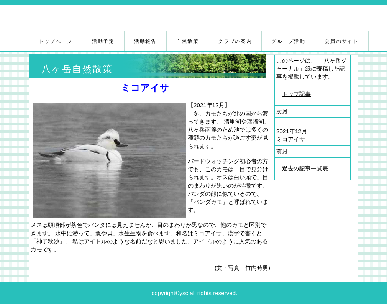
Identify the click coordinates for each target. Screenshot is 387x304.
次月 (282, 111)
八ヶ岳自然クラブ (120, 19)
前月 (282, 151)
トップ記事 (296, 94)
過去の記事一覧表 (305, 168)
